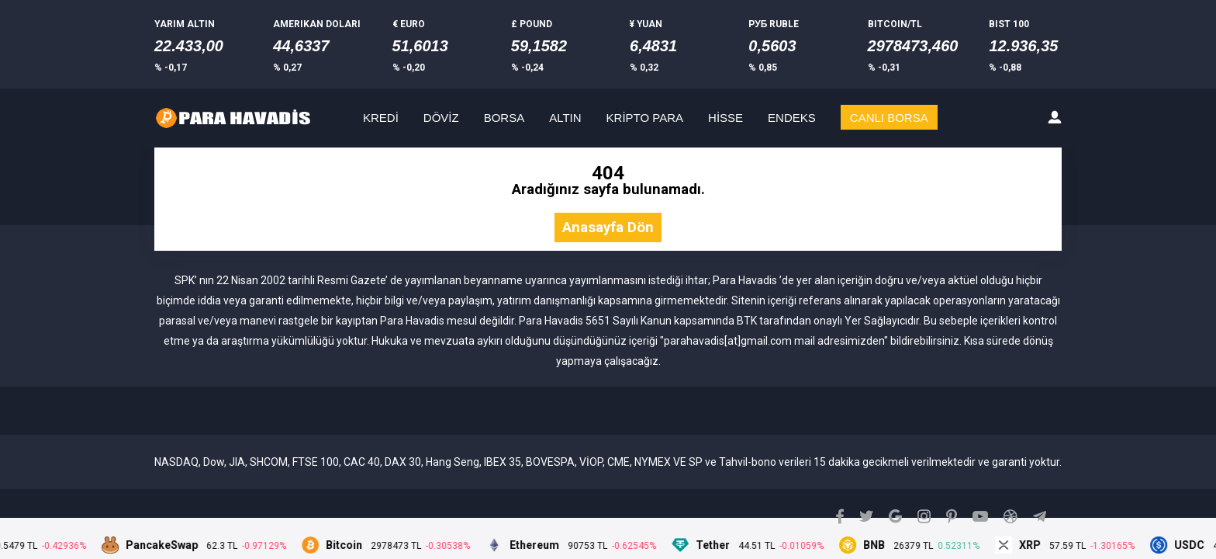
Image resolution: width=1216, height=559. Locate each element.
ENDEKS (792, 117)
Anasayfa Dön (608, 227)
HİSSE (725, 117)
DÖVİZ (441, 117)
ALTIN (565, 117)
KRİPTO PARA (644, 117)
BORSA (504, 117)
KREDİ (381, 117)
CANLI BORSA (889, 117)
